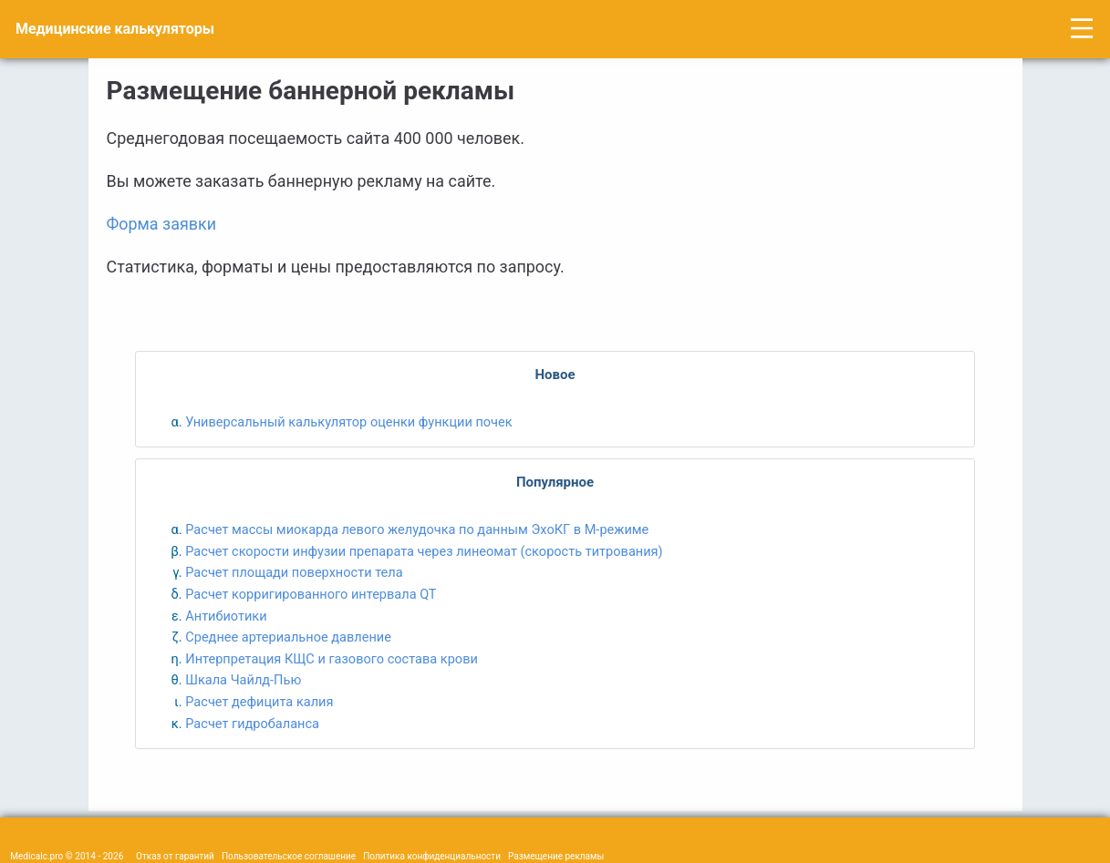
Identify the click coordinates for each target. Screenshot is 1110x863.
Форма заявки (161, 223)
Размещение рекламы (556, 856)
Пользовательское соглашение (289, 856)
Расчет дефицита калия (259, 701)
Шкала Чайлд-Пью (243, 680)
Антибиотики (225, 616)
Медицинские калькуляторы (115, 28)
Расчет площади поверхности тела (293, 572)
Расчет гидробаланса (252, 723)
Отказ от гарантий (175, 856)
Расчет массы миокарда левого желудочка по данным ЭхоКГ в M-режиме (416, 529)
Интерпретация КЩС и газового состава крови (331, 659)
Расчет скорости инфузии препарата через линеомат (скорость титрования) (423, 551)
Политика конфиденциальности (432, 856)
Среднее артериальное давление (288, 637)
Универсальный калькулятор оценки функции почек (348, 422)
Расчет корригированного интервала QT (310, 594)
